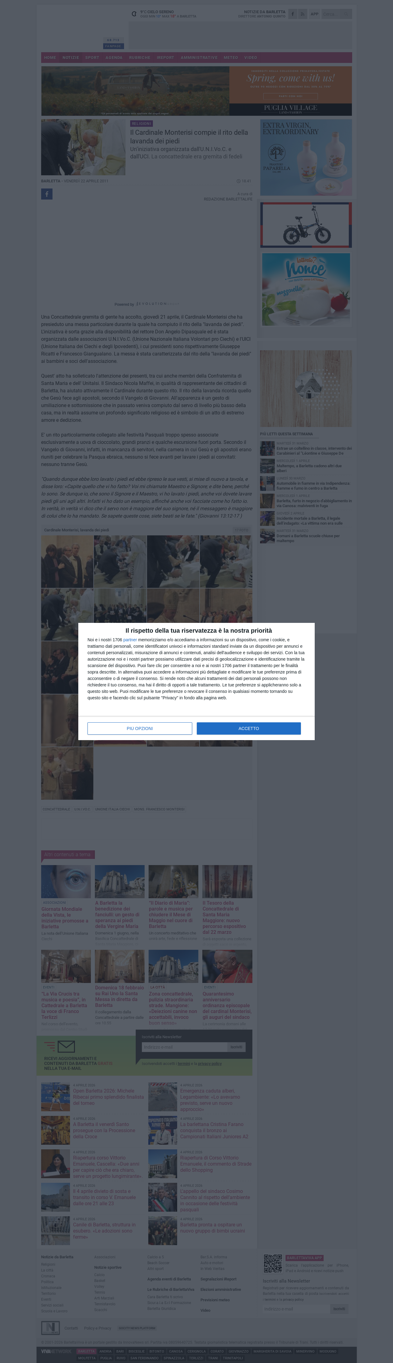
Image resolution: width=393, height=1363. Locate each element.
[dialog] (196, 681)
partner (130, 640)
